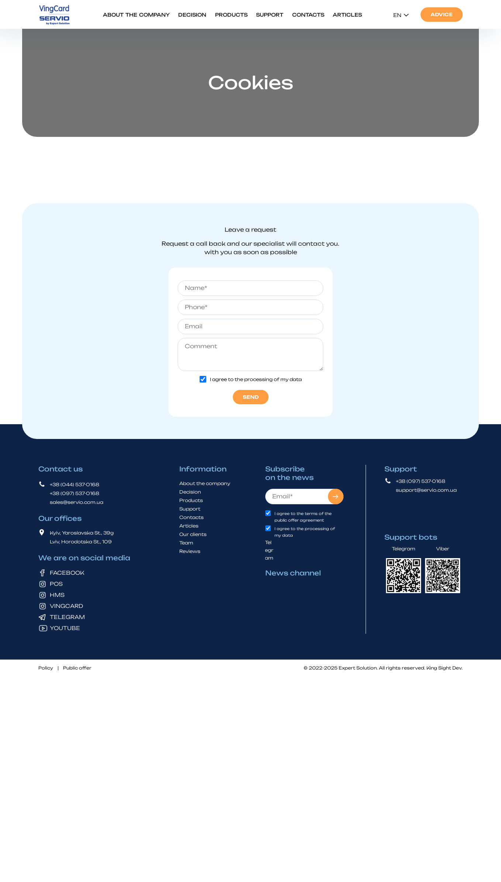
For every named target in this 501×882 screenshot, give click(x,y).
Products (231, 15)
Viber (442, 548)
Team (186, 542)
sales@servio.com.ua (76, 502)
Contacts (308, 15)
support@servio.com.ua (426, 489)
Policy (45, 668)
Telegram (269, 549)
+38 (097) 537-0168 (74, 493)
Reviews (189, 551)
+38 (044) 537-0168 (74, 484)
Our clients (193, 534)
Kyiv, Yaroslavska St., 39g (82, 532)
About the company (136, 15)
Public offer (77, 668)
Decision (192, 15)
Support (269, 15)
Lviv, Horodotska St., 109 (81, 541)
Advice (442, 14)
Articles (347, 15)
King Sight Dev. (444, 667)
